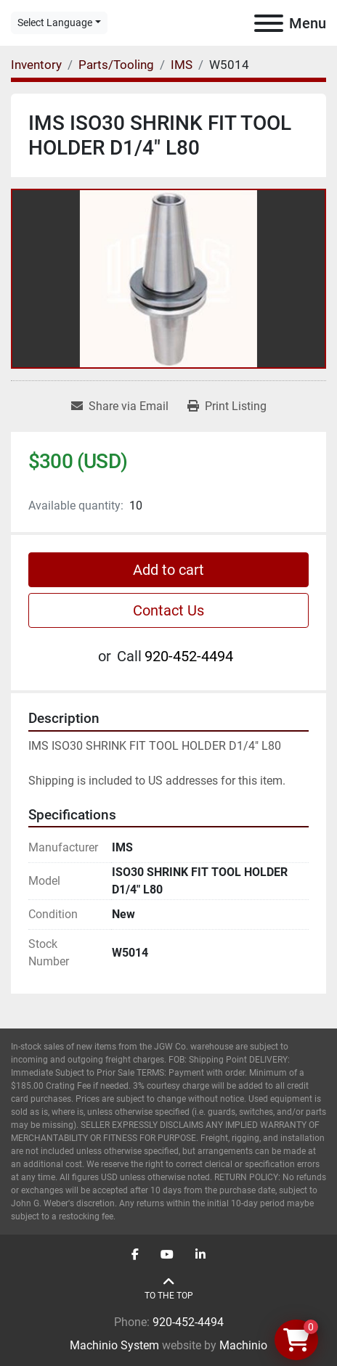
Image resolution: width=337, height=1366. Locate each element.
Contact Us (168, 610)
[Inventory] (36, 64)
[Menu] (268, 23)
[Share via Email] (120, 406)
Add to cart (168, 569)
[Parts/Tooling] (116, 64)
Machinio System (114, 1345)
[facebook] (135, 1255)
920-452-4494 (189, 656)
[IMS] (181, 64)
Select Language (54, 22)
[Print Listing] (227, 406)
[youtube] (167, 1255)
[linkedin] (200, 1255)
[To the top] (169, 1288)
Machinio (243, 1345)
